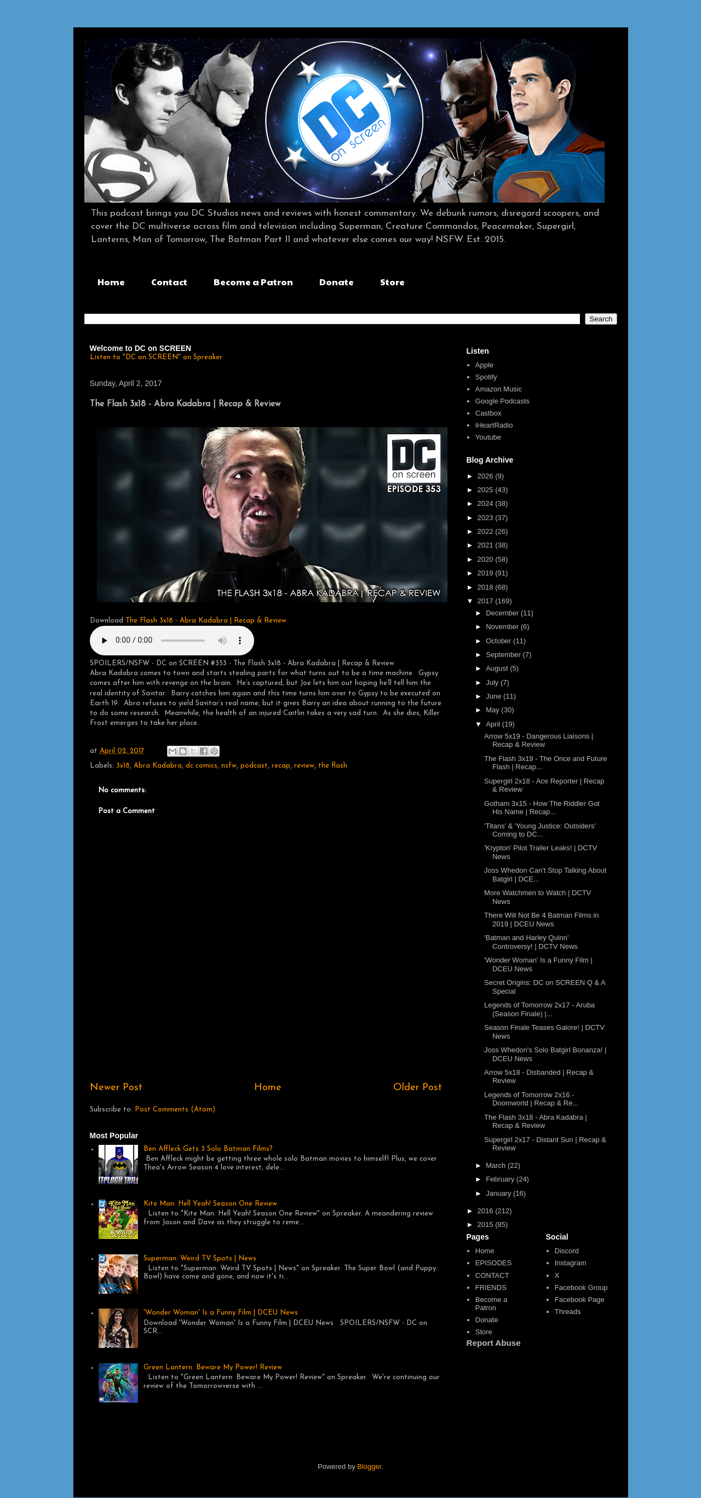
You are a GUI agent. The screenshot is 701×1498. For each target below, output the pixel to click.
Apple (484, 365)
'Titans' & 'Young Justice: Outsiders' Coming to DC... (540, 830)
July (493, 682)
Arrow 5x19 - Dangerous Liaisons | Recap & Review (538, 740)
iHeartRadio (494, 425)
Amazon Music (498, 389)
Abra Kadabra (158, 765)
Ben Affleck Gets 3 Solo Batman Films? (208, 1149)
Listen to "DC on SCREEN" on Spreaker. (156, 357)
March (497, 1165)
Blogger (369, 1466)
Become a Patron (253, 281)
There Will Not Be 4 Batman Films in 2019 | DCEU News (541, 919)
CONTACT (492, 1275)
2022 (487, 531)
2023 (487, 518)
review (304, 765)
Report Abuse (494, 1342)
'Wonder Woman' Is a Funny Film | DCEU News (220, 1312)
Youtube (488, 437)
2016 (487, 1211)
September (504, 654)
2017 (487, 601)
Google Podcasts (502, 401)
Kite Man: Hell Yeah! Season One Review (210, 1203)
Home (111, 281)
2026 (487, 476)
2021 (487, 545)
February (501, 1179)
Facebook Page (580, 1299)
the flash (332, 765)
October (499, 641)
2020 (487, 559)
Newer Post (116, 1087)
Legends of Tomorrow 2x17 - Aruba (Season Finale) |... (539, 1009)
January (499, 1193)
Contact (169, 281)
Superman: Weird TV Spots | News (199, 1258)
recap (281, 765)
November (503, 627)
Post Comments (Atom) (175, 1109)
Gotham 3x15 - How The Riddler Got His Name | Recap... (542, 807)
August (498, 668)
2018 (487, 587)
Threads (568, 1311)
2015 (487, 1224)
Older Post (417, 1087)
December (503, 613)
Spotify (486, 377)
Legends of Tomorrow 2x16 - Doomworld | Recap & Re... (531, 1099)
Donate (336, 281)
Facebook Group (581, 1287)
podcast (254, 765)
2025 (487, 490)
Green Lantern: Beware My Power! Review (212, 1367)
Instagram (571, 1263)
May (493, 710)
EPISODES (493, 1263)
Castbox (488, 413)
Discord (567, 1251)
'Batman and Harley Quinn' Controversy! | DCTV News (531, 942)
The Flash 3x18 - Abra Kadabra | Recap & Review (205, 620)
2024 (487, 503)
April (494, 724)
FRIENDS (491, 1287)
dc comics (201, 765)
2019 (487, 573)
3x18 (123, 765)
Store (392, 281)
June (494, 696)
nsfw (229, 765)
